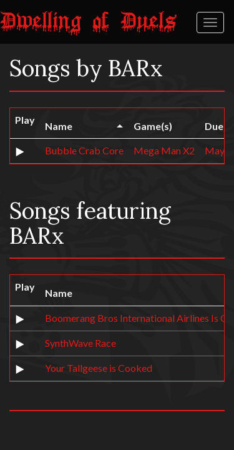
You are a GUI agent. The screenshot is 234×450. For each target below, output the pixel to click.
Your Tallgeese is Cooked (98, 368)
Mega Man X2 (164, 150)
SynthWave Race (80, 343)
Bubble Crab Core (84, 150)
